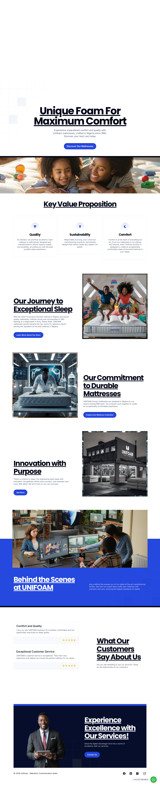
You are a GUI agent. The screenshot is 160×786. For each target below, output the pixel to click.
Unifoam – (25, 773)
